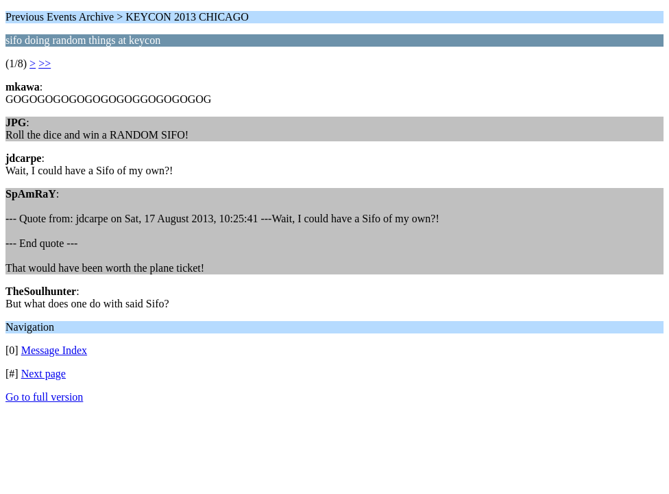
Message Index (54, 350)
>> (44, 63)
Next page (43, 373)
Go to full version (44, 397)
